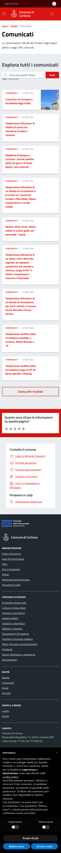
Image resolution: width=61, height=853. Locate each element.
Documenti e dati (11, 585)
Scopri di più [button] (30, 838)
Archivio (6, 693)
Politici (5, 574)
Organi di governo (11, 554)
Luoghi (5, 711)
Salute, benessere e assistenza (18, 654)
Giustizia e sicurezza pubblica (17, 639)
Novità (14, 26)
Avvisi (5, 688)
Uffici (4, 564)
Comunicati (11, 93)
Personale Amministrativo (16, 580)
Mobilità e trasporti (12, 629)
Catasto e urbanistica (13, 623)
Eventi (5, 716)
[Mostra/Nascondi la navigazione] (4, 14)
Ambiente (7, 649)
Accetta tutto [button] (44, 846)
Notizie (5, 677)
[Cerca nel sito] (52, 14)
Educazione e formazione (15, 634)
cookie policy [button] (11, 776)
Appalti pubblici (10, 618)
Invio (52, 75)
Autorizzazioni (9, 660)
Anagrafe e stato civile (14, 603)
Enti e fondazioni (11, 569)
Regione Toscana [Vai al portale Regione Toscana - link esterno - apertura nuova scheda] (11, 3)
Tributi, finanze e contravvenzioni (19, 644)
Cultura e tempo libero (14, 608)
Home (5, 26)
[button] (56, 752)
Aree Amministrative (13, 559)
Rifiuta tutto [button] (16, 846)
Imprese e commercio (13, 613)
